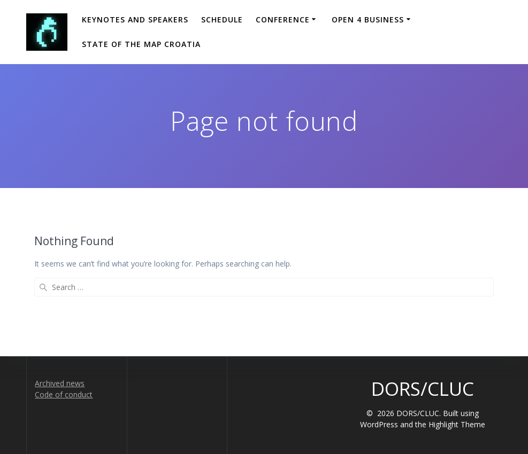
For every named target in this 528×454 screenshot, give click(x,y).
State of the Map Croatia (141, 44)
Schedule (222, 19)
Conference (283, 19)
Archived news (60, 383)
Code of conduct (64, 394)
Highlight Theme (456, 424)
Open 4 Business (368, 19)
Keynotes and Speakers (135, 19)
